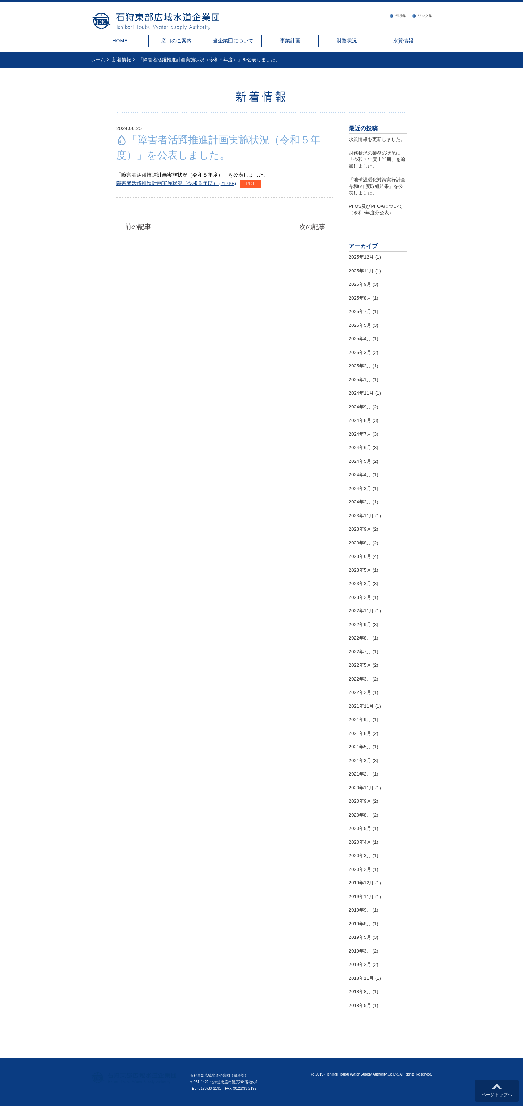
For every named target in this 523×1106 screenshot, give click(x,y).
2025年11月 (361, 271)
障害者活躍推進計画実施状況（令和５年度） (176, 183)
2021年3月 (360, 760)
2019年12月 (361, 882)
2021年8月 (360, 733)
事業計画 (290, 41)
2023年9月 (360, 529)
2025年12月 (361, 257)
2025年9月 (360, 284)
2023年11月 (361, 515)
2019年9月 (360, 910)
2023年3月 (360, 583)
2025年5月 (360, 325)
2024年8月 (360, 420)
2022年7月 (360, 651)
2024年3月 (360, 488)
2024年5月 (360, 461)
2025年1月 (360, 379)
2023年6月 (360, 556)
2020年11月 (361, 787)
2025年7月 (360, 311)
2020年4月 (360, 842)
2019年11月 (361, 896)
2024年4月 (360, 474)
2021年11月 (361, 706)
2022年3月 (360, 679)
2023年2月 (360, 597)
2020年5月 (360, 828)
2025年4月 (360, 338)
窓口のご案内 (176, 41)
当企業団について (233, 41)
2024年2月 (360, 502)
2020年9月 (360, 801)
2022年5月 (360, 665)
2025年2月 (360, 366)
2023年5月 (360, 570)
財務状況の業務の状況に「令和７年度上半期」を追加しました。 (377, 159)
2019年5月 (360, 937)
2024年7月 (360, 434)
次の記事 (312, 226)
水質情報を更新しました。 (377, 139)
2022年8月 (360, 638)
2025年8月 (360, 298)
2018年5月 (360, 1005)
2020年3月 (360, 855)
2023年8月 (360, 543)
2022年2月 (360, 692)
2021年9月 (360, 719)
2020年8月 (360, 815)
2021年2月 (360, 774)
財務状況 (347, 41)
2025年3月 (360, 352)
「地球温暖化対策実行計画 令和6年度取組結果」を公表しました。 (379, 186)
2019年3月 (360, 951)
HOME (119, 41)
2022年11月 (361, 610)
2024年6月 (360, 447)
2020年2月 (360, 869)
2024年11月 (361, 393)
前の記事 (138, 226)
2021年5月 (360, 746)
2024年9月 (360, 407)
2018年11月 (361, 978)
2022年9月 (360, 624)
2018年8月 (360, 991)
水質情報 (403, 41)
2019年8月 (360, 923)
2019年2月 (360, 964)
